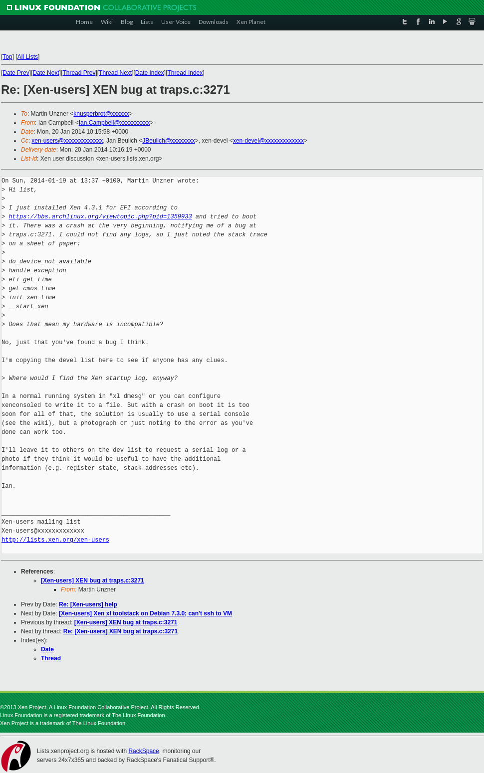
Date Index (149, 72)
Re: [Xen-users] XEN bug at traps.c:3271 (120, 631)
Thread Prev (78, 72)
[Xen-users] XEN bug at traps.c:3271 (92, 580)
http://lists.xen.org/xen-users (55, 540)
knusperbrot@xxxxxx (101, 113)
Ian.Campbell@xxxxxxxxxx (114, 122)
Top (7, 56)
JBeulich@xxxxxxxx (168, 140)
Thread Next (115, 72)
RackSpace (143, 751)
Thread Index (185, 72)
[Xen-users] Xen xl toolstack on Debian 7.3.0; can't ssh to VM (145, 613)
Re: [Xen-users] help (88, 604)
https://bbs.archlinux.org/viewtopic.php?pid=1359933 (100, 216)
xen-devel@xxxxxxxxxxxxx (268, 140)
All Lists (27, 56)
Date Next (45, 72)
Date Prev (15, 72)
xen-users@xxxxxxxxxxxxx (67, 140)
